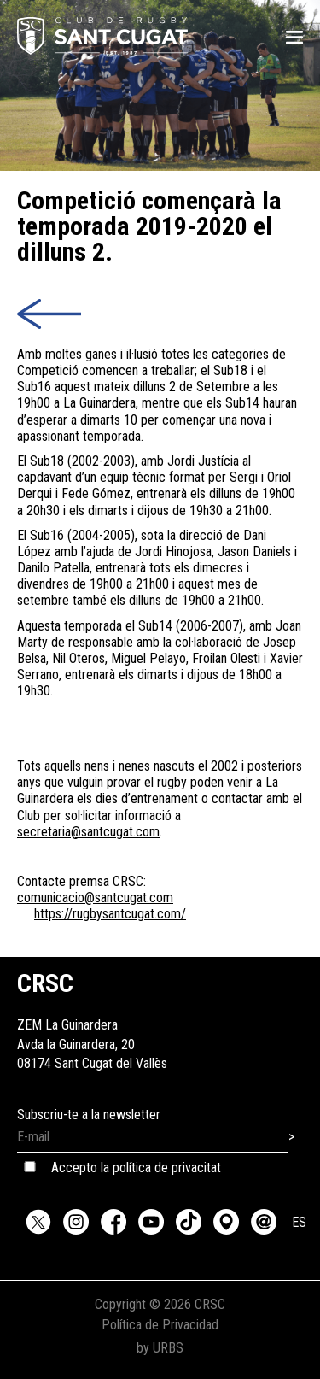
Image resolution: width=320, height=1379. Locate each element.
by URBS (160, 1348)
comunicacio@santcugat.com (95, 897)
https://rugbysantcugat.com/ (110, 914)
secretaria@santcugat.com (88, 832)
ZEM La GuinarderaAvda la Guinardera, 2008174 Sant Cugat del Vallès (92, 1025)
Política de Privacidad (160, 1325)
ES (299, 1222)
